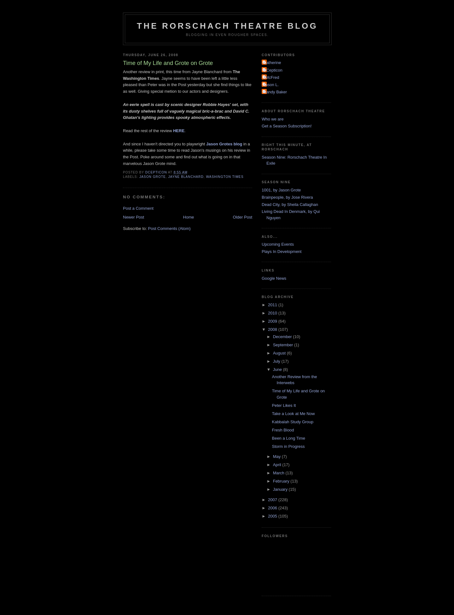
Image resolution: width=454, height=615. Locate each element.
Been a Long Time (288, 438)
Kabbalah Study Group (292, 421)
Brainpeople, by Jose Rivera (287, 197)
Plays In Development (281, 251)
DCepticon (272, 70)
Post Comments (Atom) (169, 228)
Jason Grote (152, 177)
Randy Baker (275, 92)
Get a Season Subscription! (286, 126)
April (277, 464)
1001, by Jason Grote (281, 190)
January (281, 489)
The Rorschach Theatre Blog (227, 26)
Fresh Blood (283, 430)
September (283, 345)
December (283, 336)
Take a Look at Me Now (293, 413)
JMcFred (271, 77)
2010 (273, 313)
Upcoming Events (278, 244)
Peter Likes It (284, 405)
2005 (273, 516)
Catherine (272, 62)
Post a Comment (138, 208)
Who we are (272, 119)
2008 (273, 329)
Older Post (242, 217)
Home (188, 217)
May (277, 456)
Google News (274, 278)
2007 (273, 499)
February (282, 481)
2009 (273, 321)
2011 (273, 304)
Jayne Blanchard (185, 177)
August (280, 353)
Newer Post (133, 217)
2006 (273, 508)
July (277, 361)
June (278, 369)
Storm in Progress (288, 446)
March (279, 473)
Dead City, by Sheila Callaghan (290, 204)
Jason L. (271, 84)
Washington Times (224, 177)
